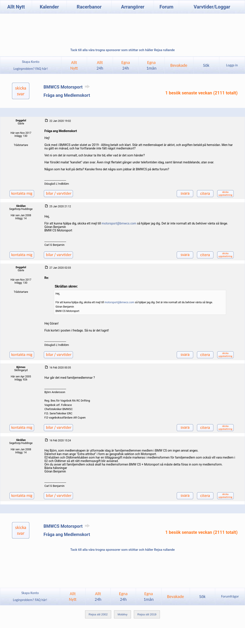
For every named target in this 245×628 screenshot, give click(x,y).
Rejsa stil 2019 (146, 614)
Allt (99, 65)
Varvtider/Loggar (212, 7)
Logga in (232, 65)
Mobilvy (122, 614)
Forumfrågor (230, 596)
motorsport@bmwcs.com (119, 223)
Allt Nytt (16, 7)
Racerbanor (89, 7)
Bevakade (178, 65)
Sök (206, 65)
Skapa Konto (30, 62)
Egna (125, 65)
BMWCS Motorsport (67, 87)
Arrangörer (132, 7)
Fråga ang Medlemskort (67, 95)
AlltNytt (74, 65)
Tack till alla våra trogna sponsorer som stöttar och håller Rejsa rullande (122, 50)
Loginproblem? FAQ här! (31, 69)
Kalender (49, 7)
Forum (166, 7)
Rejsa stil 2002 (98, 614)
